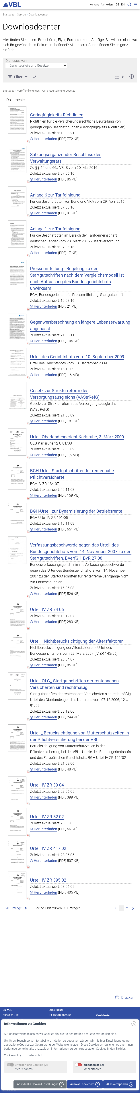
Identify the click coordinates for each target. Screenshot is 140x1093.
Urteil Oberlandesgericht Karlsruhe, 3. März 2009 (77, 436)
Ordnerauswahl (16, 60)
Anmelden (107, 4)
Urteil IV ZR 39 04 (47, 785)
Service (21, 14)
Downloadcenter (38, 14)
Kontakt (94, 4)
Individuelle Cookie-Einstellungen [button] (40, 1084)
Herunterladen (43, 139)
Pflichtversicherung (60, 1014)
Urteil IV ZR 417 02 (48, 848)
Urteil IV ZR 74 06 (47, 609)
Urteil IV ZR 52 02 (47, 816)
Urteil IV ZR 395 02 (48, 880)
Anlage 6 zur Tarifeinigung (55, 195)
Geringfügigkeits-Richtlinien (56, 114)
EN (123, 4)
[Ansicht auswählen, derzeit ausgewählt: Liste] (120, 76)
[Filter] (18, 76)
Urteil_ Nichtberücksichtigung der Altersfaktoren (77, 641)
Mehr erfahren (24, 1069)
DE (117, 4)
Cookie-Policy (13, 1055)
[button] (35, 76)
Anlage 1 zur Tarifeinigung (55, 228)
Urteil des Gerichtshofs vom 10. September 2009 (77, 356)
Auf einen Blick (11, 1014)
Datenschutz (36, 1055)
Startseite (8, 14)
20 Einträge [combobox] (16, 908)
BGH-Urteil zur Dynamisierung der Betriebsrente (76, 511)
